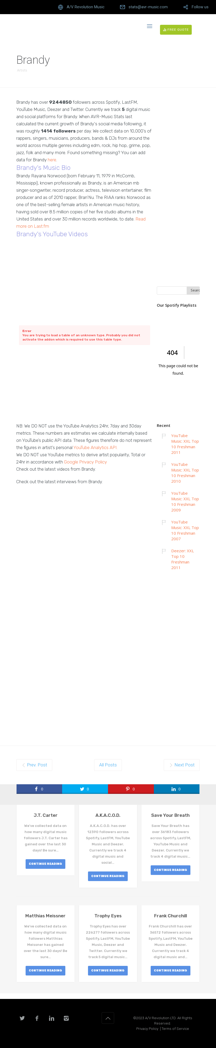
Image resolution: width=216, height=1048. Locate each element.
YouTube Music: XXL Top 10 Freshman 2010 (185, 473)
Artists (22, 70)
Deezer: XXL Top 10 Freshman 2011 (182, 559)
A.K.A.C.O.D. (107, 815)
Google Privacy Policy (85, 462)
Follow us (200, 7)
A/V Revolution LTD (160, 1018)
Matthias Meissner (45, 915)
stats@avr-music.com (148, 7)
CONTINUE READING (45, 864)
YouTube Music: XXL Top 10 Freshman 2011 (185, 444)
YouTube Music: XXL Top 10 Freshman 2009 (185, 501)
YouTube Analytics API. (95, 447)
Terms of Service (175, 1029)
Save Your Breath (170, 815)
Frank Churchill (170, 915)
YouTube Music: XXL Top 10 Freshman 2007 (185, 530)
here (52, 159)
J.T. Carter (46, 815)
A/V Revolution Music (86, 7)
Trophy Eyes (108, 915)
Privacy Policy (147, 1029)
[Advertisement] (84, 385)
